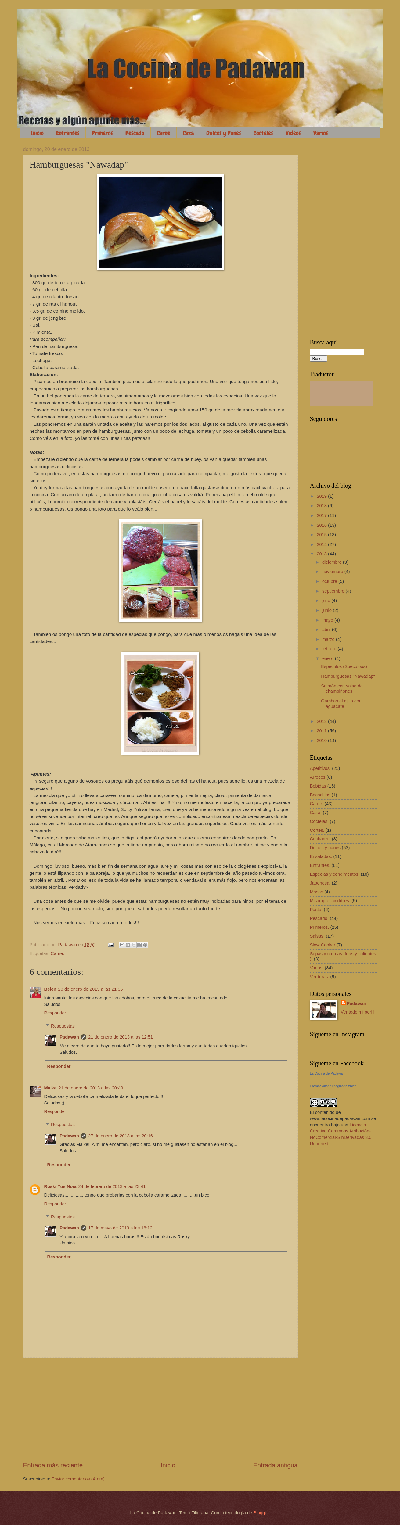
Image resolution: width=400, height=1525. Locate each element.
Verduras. (319, 976)
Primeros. (319, 927)
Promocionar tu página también (333, 1086)
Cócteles (263, 133)
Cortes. (317, 830)
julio (326, 600)
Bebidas (318, 786)
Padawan (69, 1037)
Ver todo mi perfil (357, 1012)
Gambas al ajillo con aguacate (341, 703)
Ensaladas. (321, 856)
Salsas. (317, 936)
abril (327, 629)
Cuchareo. (320, 838)
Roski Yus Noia (60, 1186)
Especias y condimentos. (335, 874)
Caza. (316, 812)
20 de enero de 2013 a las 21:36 (90, 989)
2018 (322, 505)
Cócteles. (319, 821)
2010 (322, 740)
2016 (322, 525)
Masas (316, 891)
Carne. (57, 953)
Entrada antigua (275, 1465)
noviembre (333, 571)
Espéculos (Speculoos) (344, 666)
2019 (322, 496)
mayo (328, 620)
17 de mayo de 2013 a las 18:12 (120, 1227)
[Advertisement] (160, 1409)
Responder (55, 1012)
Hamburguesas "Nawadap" (348, 676)
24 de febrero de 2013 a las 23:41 (112, 1186)
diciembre (332, 562)
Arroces (318, 777)
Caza (188, 133)
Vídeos (293, 133)
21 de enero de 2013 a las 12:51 (120, 1037)
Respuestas (63, 1026)
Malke (50, 1087)
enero (328, 658)
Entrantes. (320, 865)
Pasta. (316, 909)
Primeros (102, 133)
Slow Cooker (322, 944)
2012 (322, 721)
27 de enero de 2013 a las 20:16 (120, 1135)
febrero (330, 648)
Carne (163, 133)
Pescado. (319, 918)
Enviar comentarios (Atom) (78, 1479)
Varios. (317, 967)
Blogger (260, 1512)
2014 (322, 544)
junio (327, 610)
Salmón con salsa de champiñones (342, 689)
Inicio (37, 133)
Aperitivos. (320, 768)
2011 (322, 730)
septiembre (334, 591)
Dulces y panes (325, 847)
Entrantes (67, 133)
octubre (330, 581)
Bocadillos (320, 794)
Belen (50, 989)
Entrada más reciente (53, 1465)
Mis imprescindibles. (330, 900)
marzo (329, 639)
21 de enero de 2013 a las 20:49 (90, 1087)
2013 (322, 553)
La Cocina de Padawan (327, 1073)
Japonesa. (320, 883)
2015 (322, 534)
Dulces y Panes (223, 133)
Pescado (134, 133)
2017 (322, 515)
